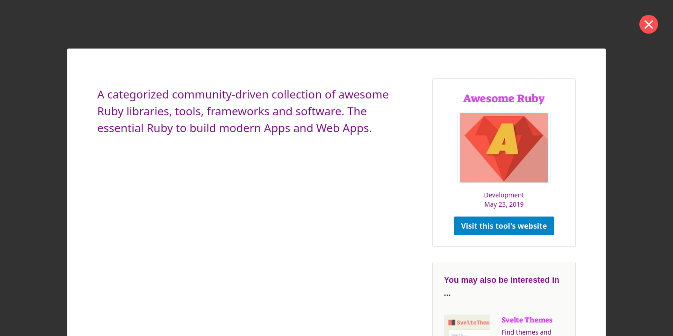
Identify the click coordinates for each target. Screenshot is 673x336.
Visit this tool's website (504, 226)
